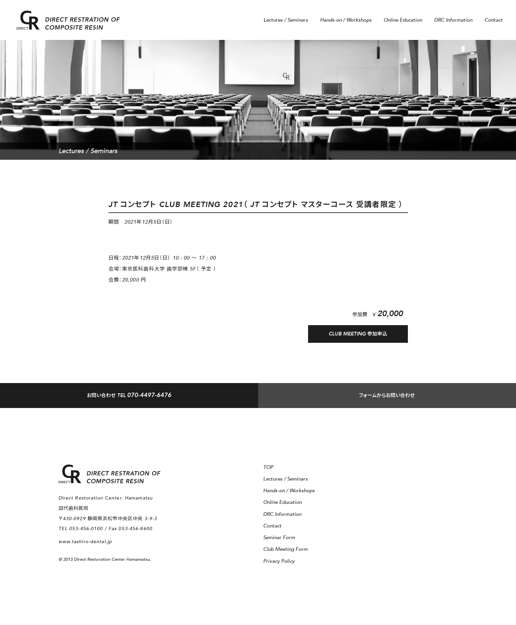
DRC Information (453, 20)
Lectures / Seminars (285, 20)
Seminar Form (279, 537)
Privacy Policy (279, 561)
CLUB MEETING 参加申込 (358, 334)
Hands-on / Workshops (346, 20)
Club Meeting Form (285, 549)
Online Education (403, 20)
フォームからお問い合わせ (387, 396)
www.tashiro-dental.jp (85, 541)
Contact (493, 20)
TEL (129, 396)
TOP (268, 467)
